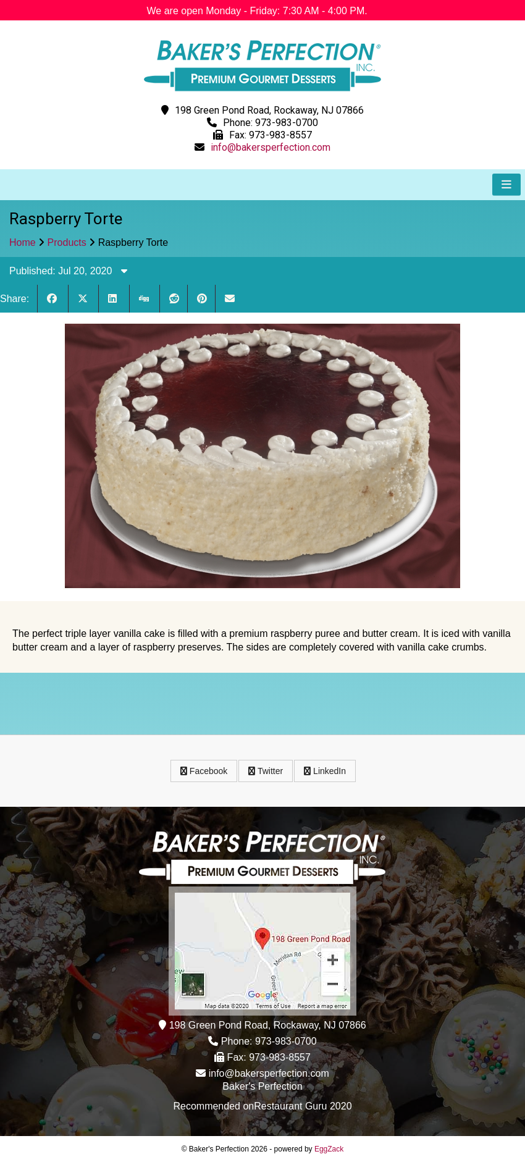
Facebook (203, 771)
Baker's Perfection (262, 1086)
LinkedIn (325, 771)
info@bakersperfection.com (270, 147)
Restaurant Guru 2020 (302, 1106)
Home (22, 242)
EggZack (328, 1149)
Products (67, 242)
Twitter (265, 771)
